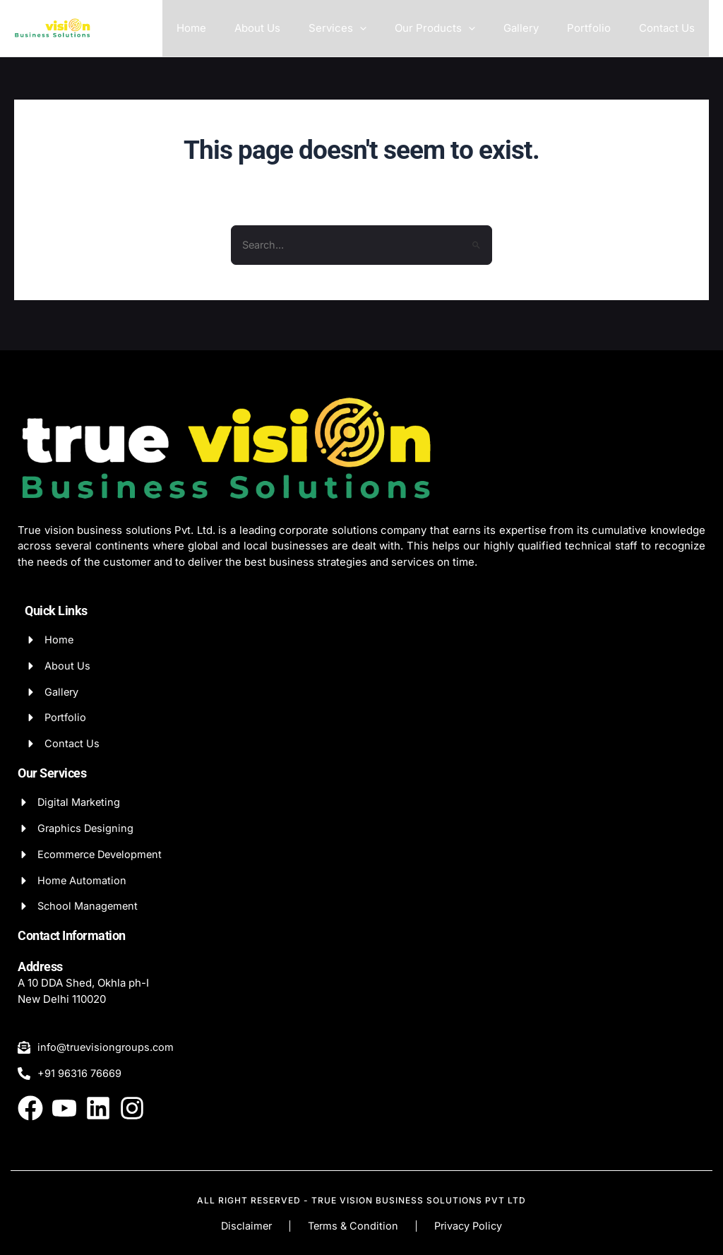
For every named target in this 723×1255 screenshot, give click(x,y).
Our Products (459, 28)
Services (369, 28)
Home (237, 28)
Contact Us (670, 28)
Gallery (538, 28)
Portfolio (599, 28)
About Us (296, 28)
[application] (391, 28)
